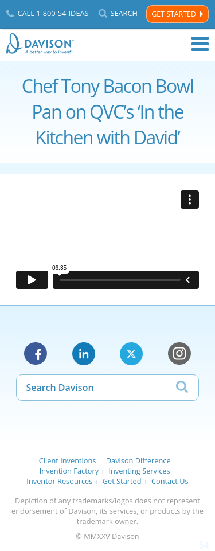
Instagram (179, 353)
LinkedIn (83, 353)
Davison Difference (138, 460)
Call (52, 13)
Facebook (35, 353)
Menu (200, 44)
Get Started (173, 14)
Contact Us (170, 481)
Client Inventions (67, 460)
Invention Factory (69, 471)
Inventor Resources (59, 481)
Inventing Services (139, 471)
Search (124, 13)
